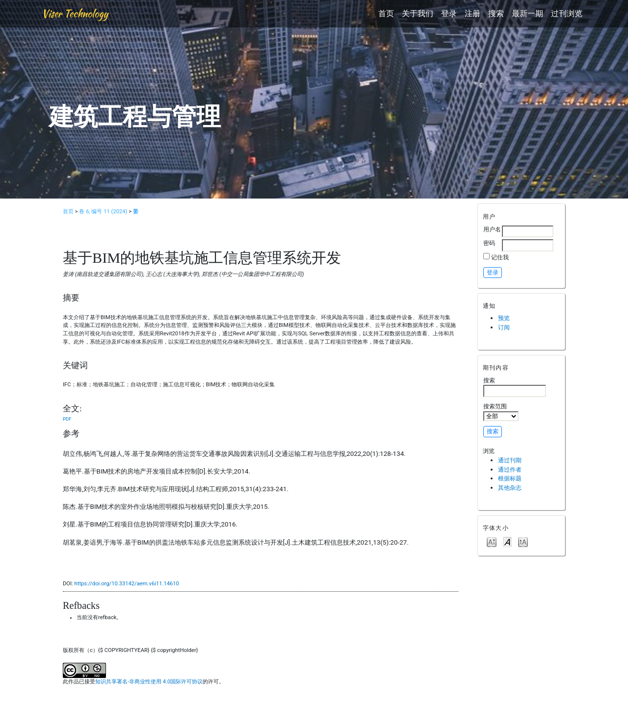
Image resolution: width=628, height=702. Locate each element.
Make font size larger (523, 541)
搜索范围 (501, 411)
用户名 (492, 229)
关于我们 (417, 13)
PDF (67, 419)
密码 (489, 243)
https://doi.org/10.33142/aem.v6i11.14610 (127, 583)
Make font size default (507, 541)
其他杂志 (510, 487)
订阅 (504, 327)
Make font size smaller (492, 541)
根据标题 (510, 478)
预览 (504, 318)
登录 (449, 13)
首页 (386, 13)
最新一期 (527, 13)
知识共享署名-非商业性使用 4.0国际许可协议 (149, 681)
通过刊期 (510, 460)
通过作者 (510, 469)
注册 (472, 13)
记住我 (500, 257)
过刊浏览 (566, 13)
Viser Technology (75, 13)
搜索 (496, 13)
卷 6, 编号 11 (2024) (103, 211)
